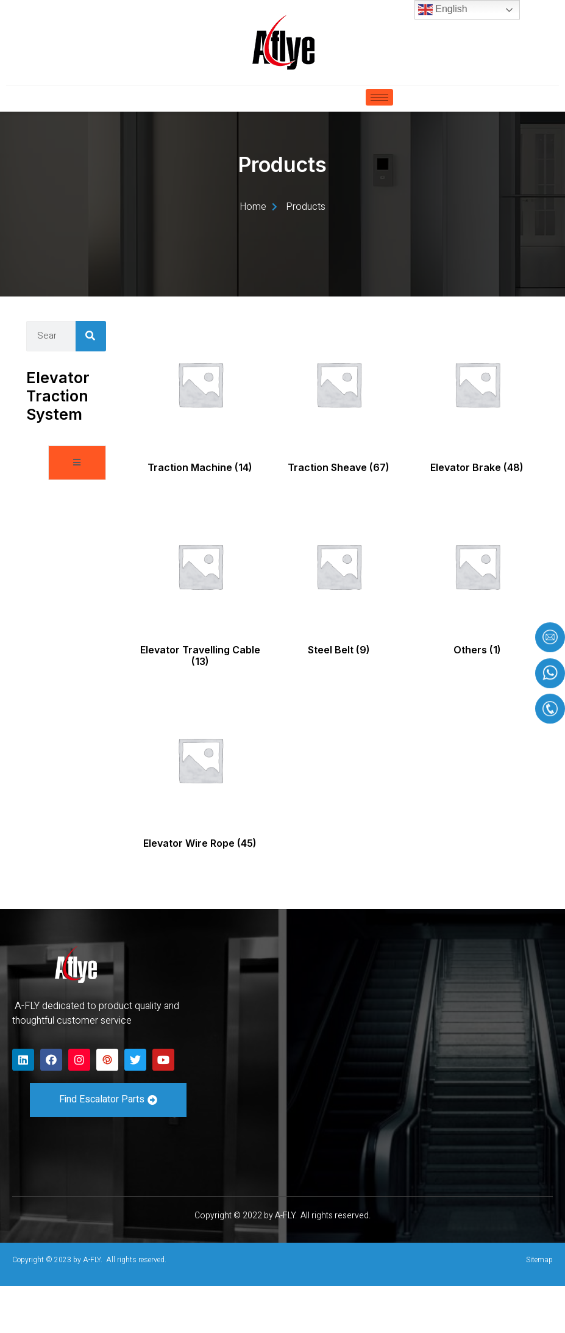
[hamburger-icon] (379, 97)
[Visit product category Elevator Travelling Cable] (200, 634)
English (442, 9)
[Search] (91, 382)
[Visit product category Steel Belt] (338, 627)
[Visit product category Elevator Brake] (477, 446)
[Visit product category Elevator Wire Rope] (200, 821)
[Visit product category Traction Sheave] (338, 446)
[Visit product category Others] (477, 627)
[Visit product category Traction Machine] (200, 446)
